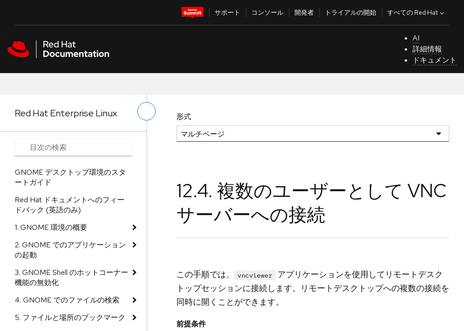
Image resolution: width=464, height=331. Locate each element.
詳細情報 (427, 49)
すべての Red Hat (416, 12)
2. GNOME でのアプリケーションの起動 (70, 250)
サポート (227, 12)
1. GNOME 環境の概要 (51, 227)
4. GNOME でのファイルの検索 (67, 300)
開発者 (304, 12)
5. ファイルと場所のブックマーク (70, 317)
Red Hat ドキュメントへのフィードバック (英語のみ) (69, 205)
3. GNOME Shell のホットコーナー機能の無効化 (71, 277)
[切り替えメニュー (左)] (146, 111)
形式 (183, 116)
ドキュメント (435, 60)
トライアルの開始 (350, 12)
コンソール (267, 12)
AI (416, 38)
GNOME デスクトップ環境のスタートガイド (70, 177)
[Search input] (73, 147)
